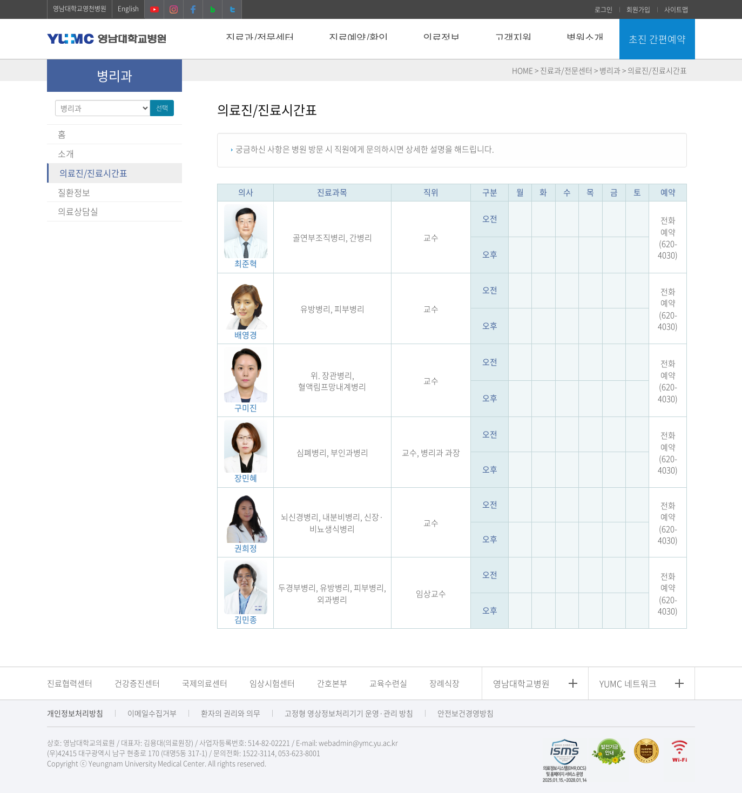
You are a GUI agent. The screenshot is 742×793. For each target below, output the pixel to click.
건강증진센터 (137, 683)
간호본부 (332, 683)
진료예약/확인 (358, 37)
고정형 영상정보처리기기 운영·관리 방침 (349, 713)
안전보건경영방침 (465, 713)
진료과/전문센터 (260, 37)
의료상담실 (78, 211)
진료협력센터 (69, 683)
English (128, 9)
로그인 (603, 10)
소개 (66, 153)
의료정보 (441, 37)
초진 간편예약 (657, 39)
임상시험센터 (272, 683)
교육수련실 (388, 683)
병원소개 (584, 37)
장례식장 (444, 683)
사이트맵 (676, 10)
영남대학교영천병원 (79, 9)
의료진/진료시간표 (93, 172)
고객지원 (513, 37)
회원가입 (638, 10)
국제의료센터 (204, 683)
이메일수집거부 (152, 713)
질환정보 (74, 192)
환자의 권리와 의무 (230, 713)
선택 (162, 108)
